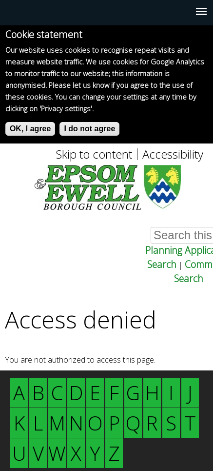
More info (112, 108)
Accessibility (172, 154)
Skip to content (94, 154)
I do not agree (89, 128)
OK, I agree (30, 128)
